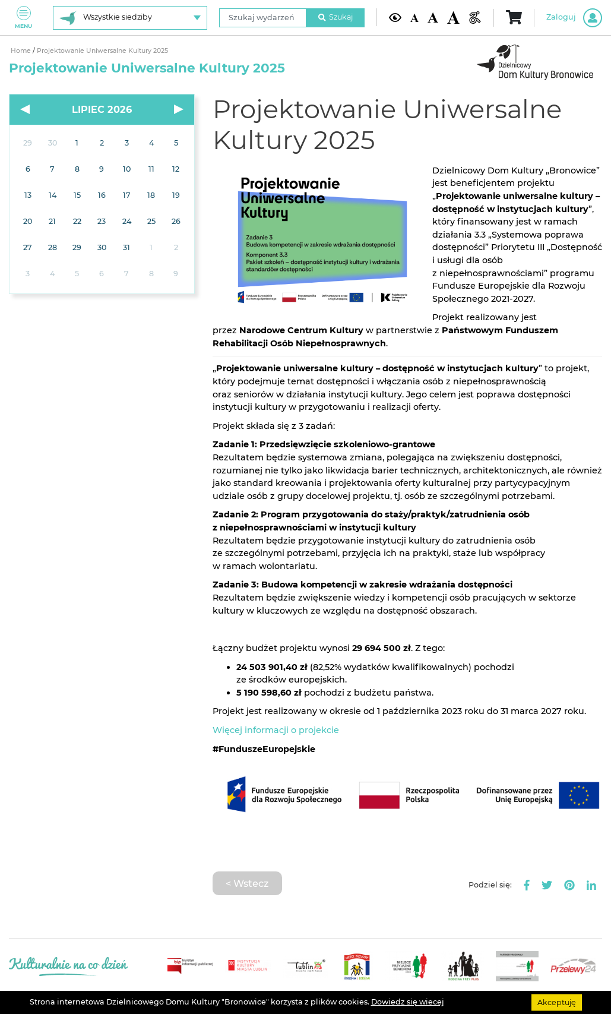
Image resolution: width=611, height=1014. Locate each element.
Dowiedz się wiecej (407, 1001)
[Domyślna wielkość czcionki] (414, 17)
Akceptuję (556, 1001)
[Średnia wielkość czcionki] (433, 17)
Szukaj (335, 16)
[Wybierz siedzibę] (130, 18)
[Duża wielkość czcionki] (453, 17)
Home (21, 51)
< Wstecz (247, 883)
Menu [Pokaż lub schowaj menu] (23, 17)
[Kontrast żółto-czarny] (395, 17)
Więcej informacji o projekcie (276, 730)
